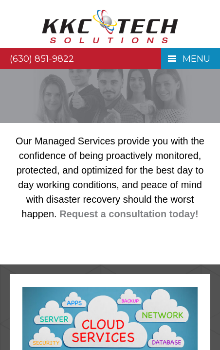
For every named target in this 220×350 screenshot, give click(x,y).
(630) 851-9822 (42, 58)
